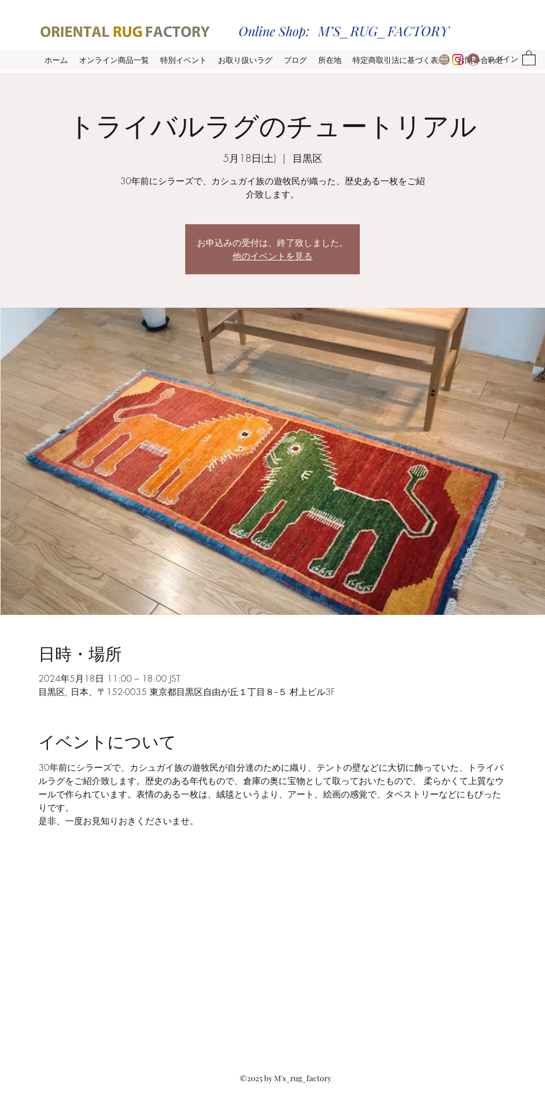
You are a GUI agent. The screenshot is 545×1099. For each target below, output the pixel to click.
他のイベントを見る (272, 256)
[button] (529, 58)
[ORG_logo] (444, 59)
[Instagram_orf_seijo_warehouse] (457, 59)
